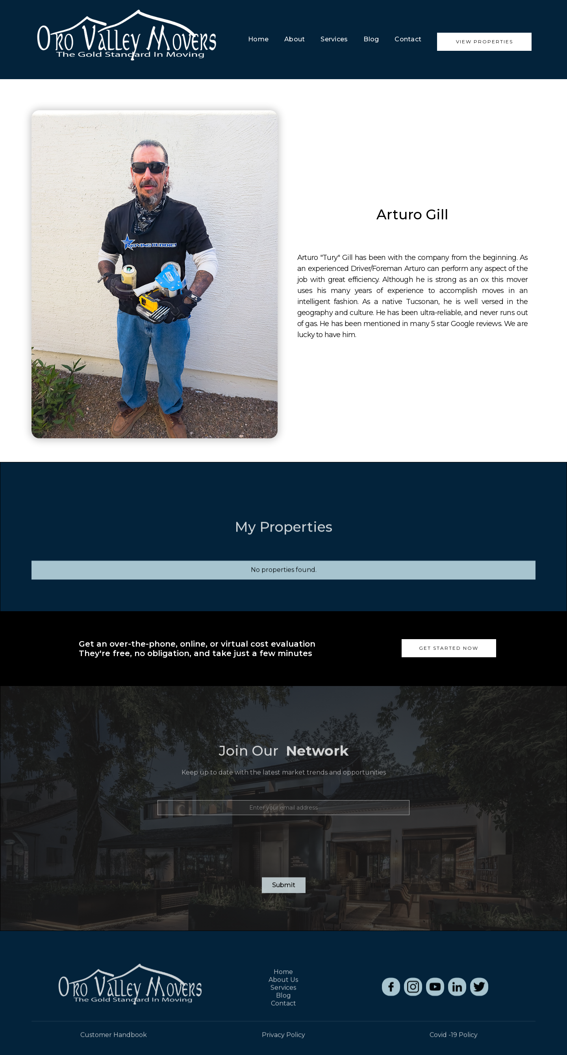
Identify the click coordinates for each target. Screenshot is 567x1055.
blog (371, 39)
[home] (126, 39)
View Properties (484, 41)
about (294, 39)
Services (334, 39)
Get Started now (448, 648)
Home (258, 39)
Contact (408, 39)
